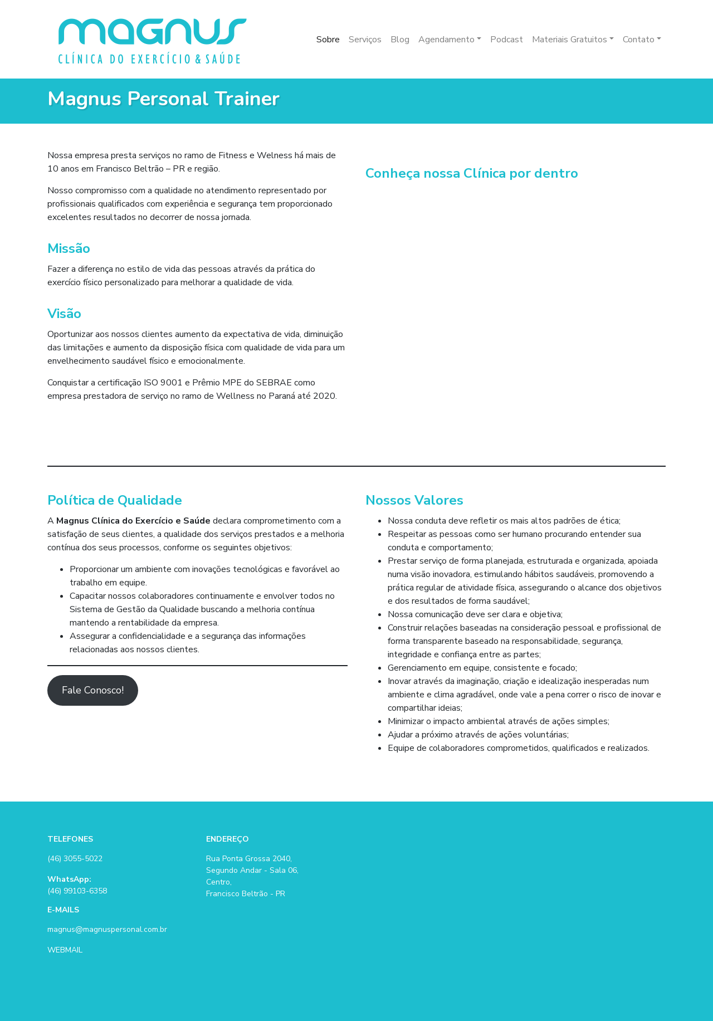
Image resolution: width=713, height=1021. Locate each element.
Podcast (506, 39)
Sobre (328, 39)
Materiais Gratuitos (569, 39)
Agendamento (446, 39)
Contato (639, 39)
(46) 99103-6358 (77, 891)
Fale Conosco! (93, 690)
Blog (399, 39)
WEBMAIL (64, 950)
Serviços (365, 39)
